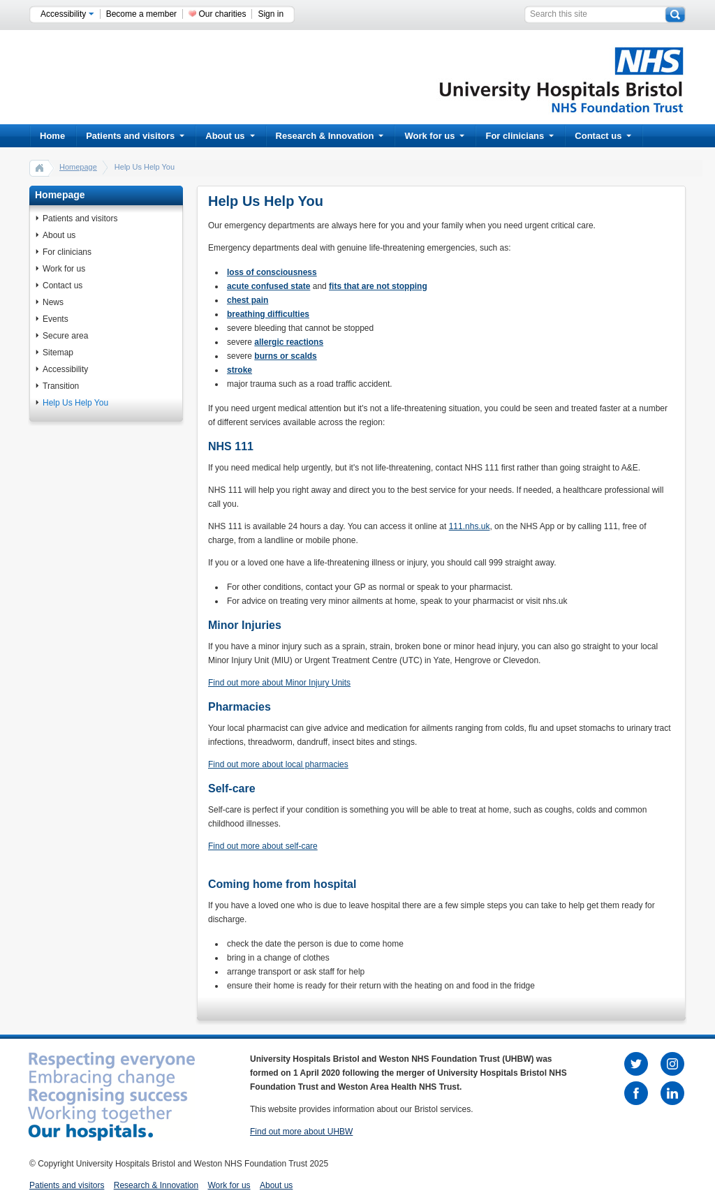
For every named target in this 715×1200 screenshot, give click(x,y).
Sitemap (58, 352)
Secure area (65, 336)
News (53, 302)
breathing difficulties (268, 314)
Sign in (270, 14)
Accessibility (67, 14)
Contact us (603, 136)
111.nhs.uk (469, 526)
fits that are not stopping (378, 286)
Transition (61, 386)
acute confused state (268, 286)
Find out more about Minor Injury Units (279, 683)
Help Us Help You (75, 403)
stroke (239, 370)
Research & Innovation (330, 136)
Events (55, 319)
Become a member (141, 14)
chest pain (247, 300)
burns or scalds (285, 356)
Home (52, 136)
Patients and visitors (135, 136)
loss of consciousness (272, 272)
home (39, 167)
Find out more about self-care (263, 846)
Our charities (222, 14)
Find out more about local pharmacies (278, 764)
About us (229, 136)
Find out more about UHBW (301, 1131)
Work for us (434, 136)
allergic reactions (288, 342)
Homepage (78, 167)
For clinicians (519, 136)
